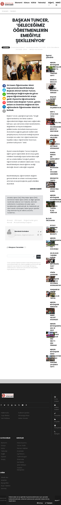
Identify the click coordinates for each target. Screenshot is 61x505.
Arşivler (57, 421)
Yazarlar (57, 415)
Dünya (26, 2)
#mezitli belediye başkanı (22, 222)
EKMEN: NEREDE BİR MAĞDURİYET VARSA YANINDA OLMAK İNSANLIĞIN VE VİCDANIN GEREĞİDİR (55, 163)
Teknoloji (41, 2)
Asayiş (3, 459)
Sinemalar (20, 459)
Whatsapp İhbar (23, 415)
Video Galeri (56, 407)
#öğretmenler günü (31, 220)
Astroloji (3, 488)
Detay (40, 503)
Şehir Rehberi (21, 465)
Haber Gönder (23, 418)
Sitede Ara (4, 477)
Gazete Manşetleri (20, 469)
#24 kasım (18, 220)
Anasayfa (5, 11)
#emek (9, 222)
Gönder (39, 256)
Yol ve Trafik (21, 446)
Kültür (33, 2)
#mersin (10, 220)
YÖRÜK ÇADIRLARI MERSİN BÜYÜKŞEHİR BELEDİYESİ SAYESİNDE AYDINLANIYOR (55, 278)
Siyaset (3, 457)
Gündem (13, 11)
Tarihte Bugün (22, 457)
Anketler (4, 480)
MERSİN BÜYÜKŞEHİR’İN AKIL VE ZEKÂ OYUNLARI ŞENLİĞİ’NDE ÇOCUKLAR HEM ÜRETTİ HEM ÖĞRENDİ (55, 334)
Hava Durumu (22, 443)
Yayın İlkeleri (5, 415)
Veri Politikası (5, 418)
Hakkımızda (5, 413)
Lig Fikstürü (20, 454)
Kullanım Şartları (23, 413)
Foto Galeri (56, 399)
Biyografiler (5, 483)
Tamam (48, 503)
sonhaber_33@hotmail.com (24, 235)
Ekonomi (18, 2)
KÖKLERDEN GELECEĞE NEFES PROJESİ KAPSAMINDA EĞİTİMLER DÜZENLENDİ (55, 141)
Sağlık (3, 454)
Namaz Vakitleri (22, 448)
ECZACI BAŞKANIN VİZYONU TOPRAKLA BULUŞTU (54, 229)
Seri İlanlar (20, 462)
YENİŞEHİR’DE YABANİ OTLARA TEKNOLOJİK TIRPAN (55, 294)
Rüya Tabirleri (5, 486)
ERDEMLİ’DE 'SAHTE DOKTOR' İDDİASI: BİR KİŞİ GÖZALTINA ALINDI (54, 184)
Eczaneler (20, 451)
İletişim (57, 433)
